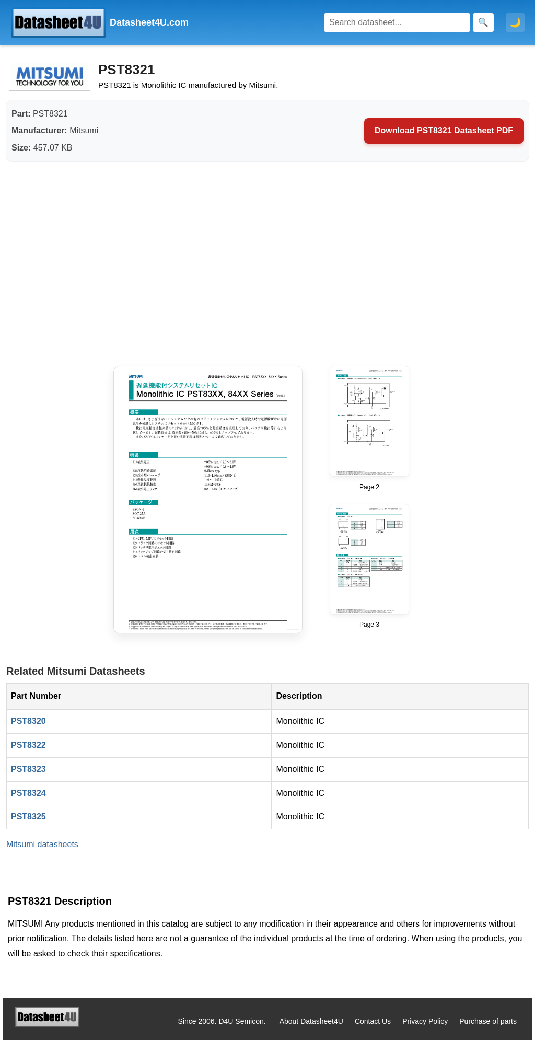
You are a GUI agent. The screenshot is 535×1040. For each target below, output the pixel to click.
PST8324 (28, 793)
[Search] (397, 22)
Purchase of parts (488, 1021)
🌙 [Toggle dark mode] (515, 22)
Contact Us (373, 1021)
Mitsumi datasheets (42, 844)
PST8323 (28, 769)
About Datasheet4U (311, 1021)
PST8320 (28, 721)
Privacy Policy (425, 1021)
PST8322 (28, 745)
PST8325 (28, 816)
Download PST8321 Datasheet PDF (444, 130)
